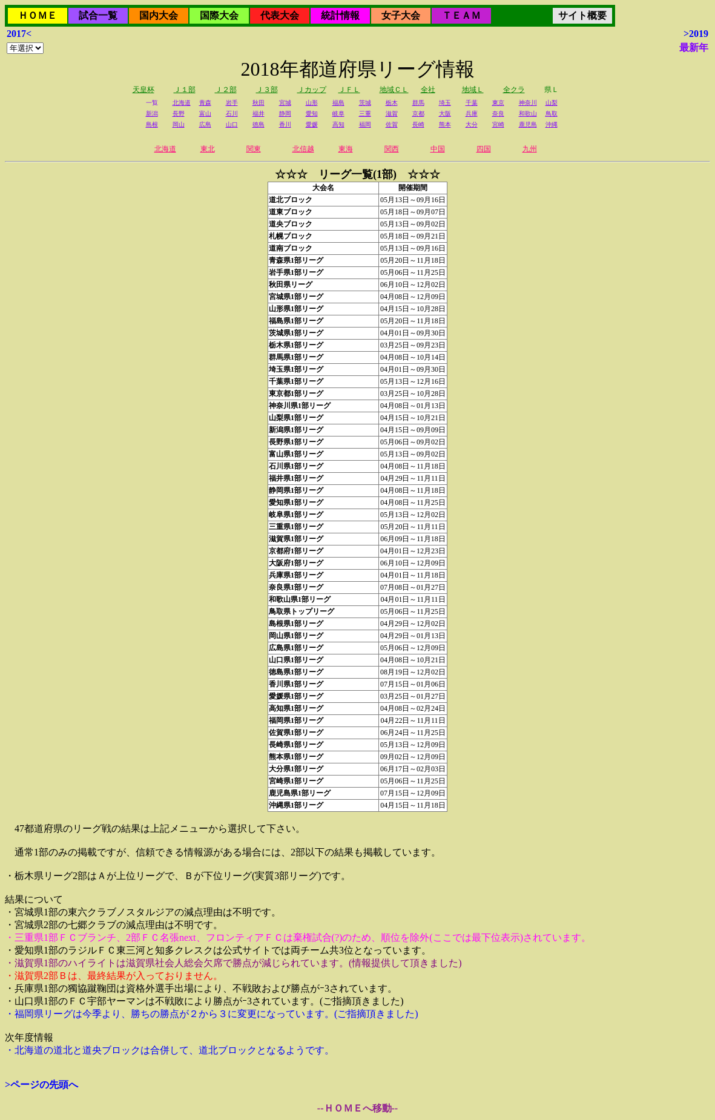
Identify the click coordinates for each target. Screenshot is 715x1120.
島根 (152, 124)
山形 (312, 102)
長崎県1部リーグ (296, 744)
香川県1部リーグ (296, 684)
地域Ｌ (473, 89)
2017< (19, 33)
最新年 (693, 47)
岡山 (179, 124)
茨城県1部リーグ (296, 333)
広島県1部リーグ (296, 648)
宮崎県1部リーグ (296, 781)
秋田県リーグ (290, 284)
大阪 (445, 113)
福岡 (365, 124)
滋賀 (392, 113)
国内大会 (158, 15)
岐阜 (338, 113)
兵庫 (472, 113)
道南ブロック (290, 248)
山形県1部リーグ (296, 309)
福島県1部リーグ (296, 321)
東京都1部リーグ (296, 393)
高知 (338, 124)
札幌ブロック (290, 236)
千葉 (472, 102)
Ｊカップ (311, 89)
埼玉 (445, 102)
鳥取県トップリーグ (301, 611)
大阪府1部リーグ (296, 563)
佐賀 (392, 124)
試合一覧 (98, 15)
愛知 (312, 113)
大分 (472, 124)
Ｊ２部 (226, 89)
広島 (205, 124)
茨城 (365, 102)
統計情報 (340, 15)
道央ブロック (290, 224)
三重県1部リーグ (296, 526)
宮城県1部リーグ (296, 296)
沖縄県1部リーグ (296, 805)
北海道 (182, 102)
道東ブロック (290, 212)
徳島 (258, 124)
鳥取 (551, 113)
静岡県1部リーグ (296, 490)
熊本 (445, 124)
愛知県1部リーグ (296, 502)
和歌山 (528, 113)
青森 (205, 102)
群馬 (418, 102)
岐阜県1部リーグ (296, 514)
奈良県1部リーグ (296, 587)
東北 (207, 149)
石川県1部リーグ (296, 466)
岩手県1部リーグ (296, 272)
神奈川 (528, 102)
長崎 (418, 124)
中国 (437, 149)
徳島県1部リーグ (296, 672)
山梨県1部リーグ (296, 417)
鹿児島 (528, 124)
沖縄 (551, 124)
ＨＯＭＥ (37, 15)
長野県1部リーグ (296, 442)
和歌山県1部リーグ (300, 599)
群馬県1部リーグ (296, 357)
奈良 (498, 113)
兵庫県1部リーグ (296, 575)
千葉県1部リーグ (296, 381)
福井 (258, 113)
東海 (345, 149)
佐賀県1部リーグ (296, 732)
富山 (205, 113)
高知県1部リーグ (296, 708)
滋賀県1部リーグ (296, 539)
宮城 (285, 102)
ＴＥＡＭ (461, 15)
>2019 (696, 33)
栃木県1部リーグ (296, 345)
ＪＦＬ (349, 89)
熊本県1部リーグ (296, 757)
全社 (428, 89)
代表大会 (279, 15)
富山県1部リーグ (296, 454)
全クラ (514, 89)
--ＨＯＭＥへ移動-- (357, 1108)
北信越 (303, 149)
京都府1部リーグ (296, 551)
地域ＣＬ (394, 89)
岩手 (232, 102)
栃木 (392, 102)
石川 (232, 113)
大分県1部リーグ (296, 769)
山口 (232, 124)
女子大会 (400, 15)
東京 (498, 102)
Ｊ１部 (185, 89)
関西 (391, 149)
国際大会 (219, 15)
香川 (285, 124)
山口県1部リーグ (296, 660)
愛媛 (312, 124)
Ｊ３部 (267, 89)
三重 (365, 113)
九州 (529, 149)
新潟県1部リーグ (296, 430)
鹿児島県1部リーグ (300, 793)
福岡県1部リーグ (296, 720)
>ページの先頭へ (41, 1084)
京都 (418, 113)
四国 (483, 149)
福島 (338, 102)
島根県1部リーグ (296, 623)
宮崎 (498, 124)
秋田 (258, 102)
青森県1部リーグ (296, 260)
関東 (253, 149)
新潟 (152, 113)
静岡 (285, 113)
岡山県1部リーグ (296, 635)
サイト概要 (582, 15)
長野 (179, 113)
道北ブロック (290, 200)
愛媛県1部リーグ (296, 696)
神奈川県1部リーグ (300, 405)
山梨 (551, 102)
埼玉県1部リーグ (296, 369)
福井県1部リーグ (296, 478)
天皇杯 (143, 89)
